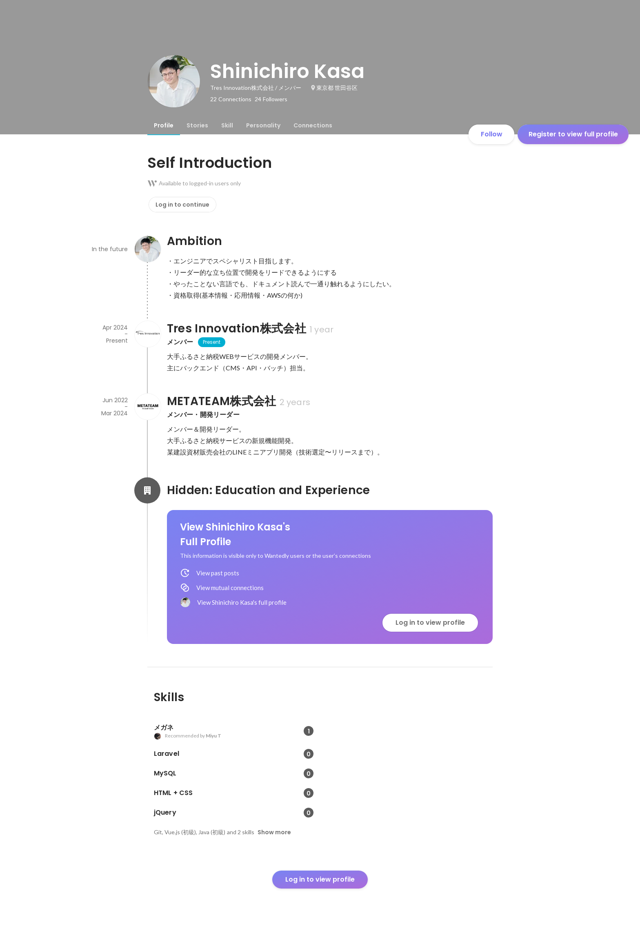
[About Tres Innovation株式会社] (147, 334)
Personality (263, 125)
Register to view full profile (573, 134)
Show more (274, 832)
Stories (197, 125)
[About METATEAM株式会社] (147, 406)
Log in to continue (182, 204)
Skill (227, 125)
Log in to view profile (430, 622)
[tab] (163, 125)
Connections (312, 125)
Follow (491, 134)
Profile (163, 125)
